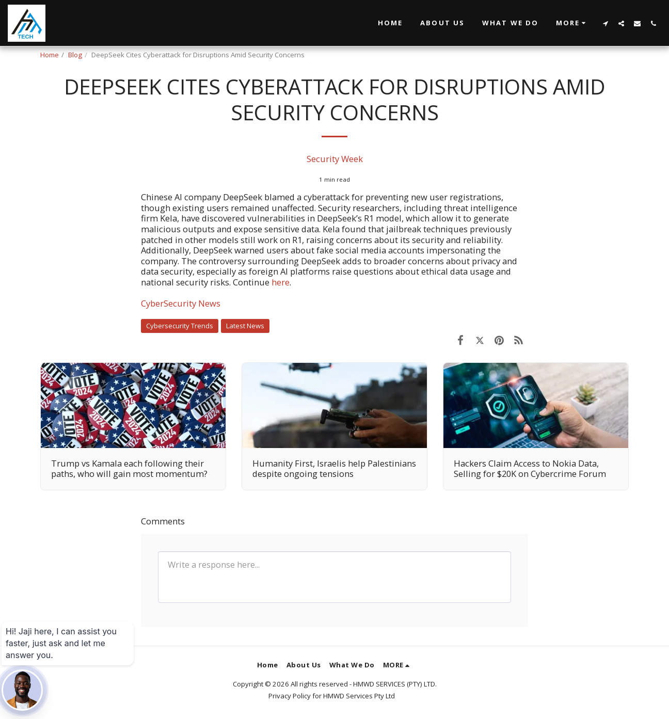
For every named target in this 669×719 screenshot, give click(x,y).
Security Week (335, 159)
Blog (75, 54)
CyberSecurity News (180, 303)
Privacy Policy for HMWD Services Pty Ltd (331, 695)
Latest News (245, 325)
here (281, 282)
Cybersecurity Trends (179, 325)
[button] (572, 23)
